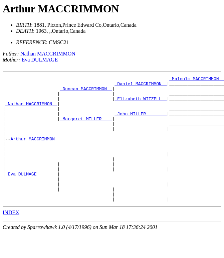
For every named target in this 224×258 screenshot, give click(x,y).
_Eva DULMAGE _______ (31, 194)
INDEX (11, 237)
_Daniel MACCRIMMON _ (141, 86)
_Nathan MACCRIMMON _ (31, 110)
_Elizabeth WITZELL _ (141, 104)
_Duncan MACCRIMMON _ (86, 92)
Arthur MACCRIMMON (61, 9)
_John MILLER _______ (141, 122)
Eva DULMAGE (39, 59)
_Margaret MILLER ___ (86, 128)
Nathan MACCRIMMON (47, 53)
